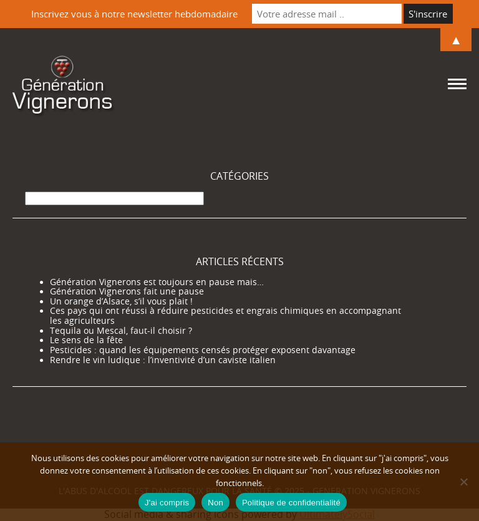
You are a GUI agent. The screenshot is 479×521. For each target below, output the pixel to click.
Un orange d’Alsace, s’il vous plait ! (121, 301)
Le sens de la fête (86, 340)
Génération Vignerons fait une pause (127, 291)
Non (215, 502)
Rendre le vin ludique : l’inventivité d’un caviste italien (163, 360)
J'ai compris (167, 502)
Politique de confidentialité (291, 502)
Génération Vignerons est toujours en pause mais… (157, 282)
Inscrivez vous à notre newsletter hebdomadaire (134, 13)
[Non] (463, 481)
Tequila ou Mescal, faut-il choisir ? (121, 330)
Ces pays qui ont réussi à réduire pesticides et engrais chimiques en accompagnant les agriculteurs (225, 315)
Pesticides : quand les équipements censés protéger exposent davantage (203, 350)
